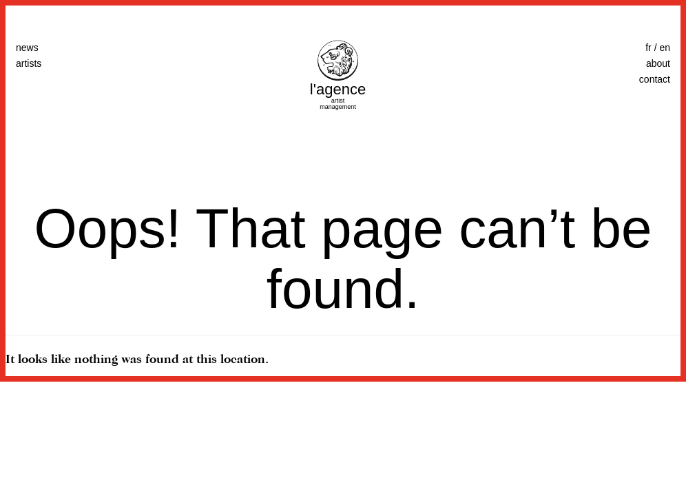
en (664, 47)
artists (28, 63)
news (27, 47)
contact (654, 79)
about (658, 63)
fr (648, 47)
